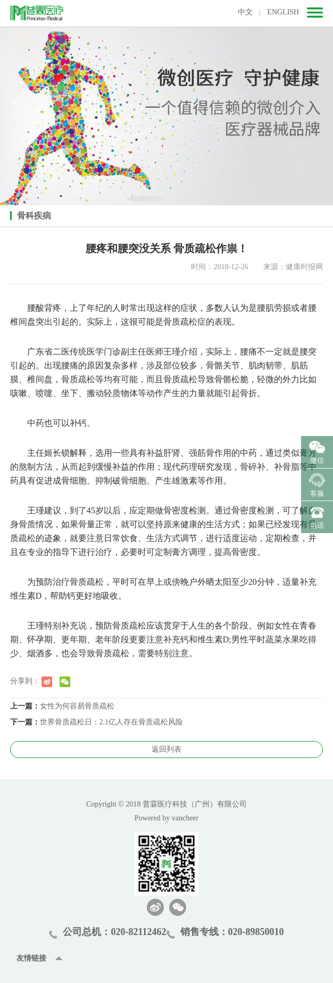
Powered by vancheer (167, 818)
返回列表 (166, 749)
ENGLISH (283, 12)
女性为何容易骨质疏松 (77, 706)
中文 (245, 12)
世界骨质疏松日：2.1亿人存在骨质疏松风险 (112, 722)
